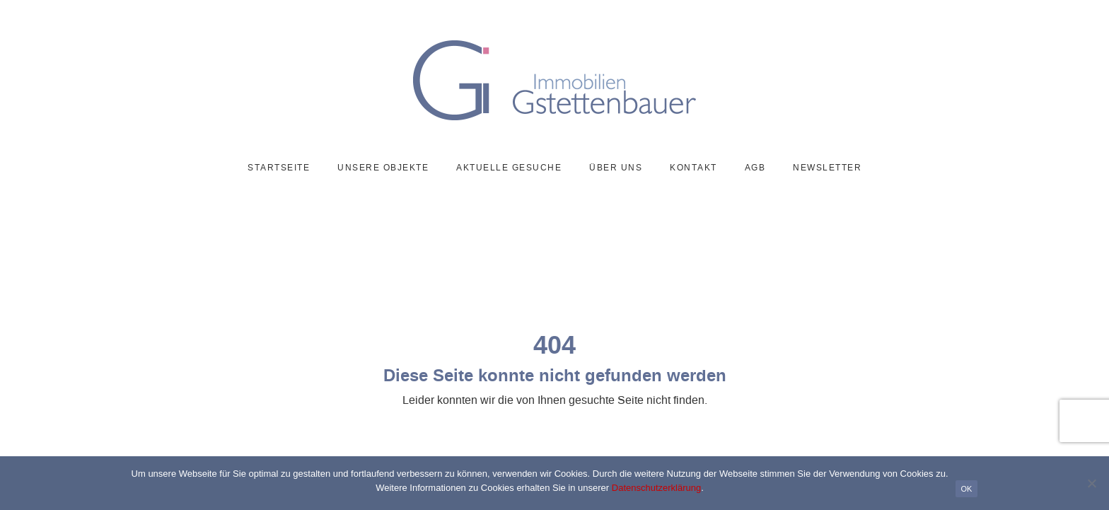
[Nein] (1091, 483)
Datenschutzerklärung (656, 487)
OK (966, 489)
